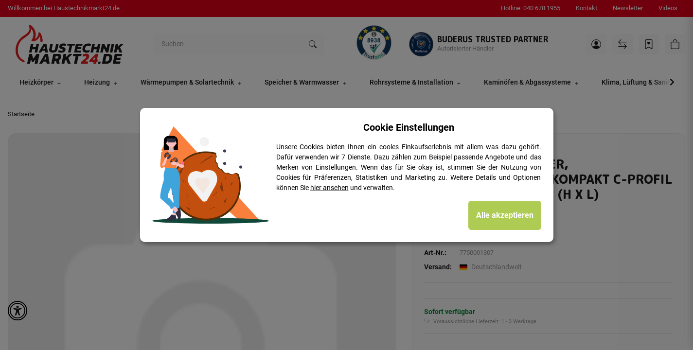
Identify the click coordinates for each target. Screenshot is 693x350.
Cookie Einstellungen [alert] (408, 127)
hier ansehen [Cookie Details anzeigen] (329, 188)
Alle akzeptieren (504, 215)
